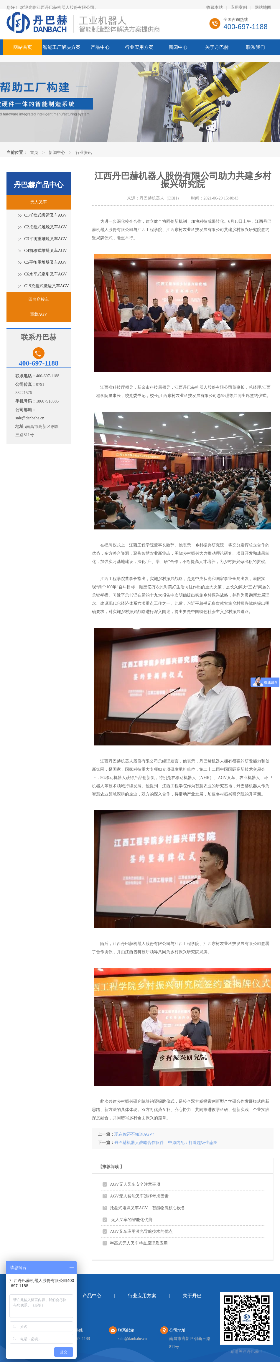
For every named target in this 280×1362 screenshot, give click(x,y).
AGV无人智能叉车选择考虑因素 (139, 1196)
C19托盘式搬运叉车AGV (46, 286)
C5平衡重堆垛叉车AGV (45, 262)
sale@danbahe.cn (29, 418)
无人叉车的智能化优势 (131, 1220)
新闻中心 (178, 47)
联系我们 (255, 47)
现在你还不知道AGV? (134, 1134)
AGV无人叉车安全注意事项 (135, 1184)
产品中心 (100, 47)
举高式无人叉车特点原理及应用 (139, 1243)
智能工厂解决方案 (61, 47)
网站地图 (263, 7)
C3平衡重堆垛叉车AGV (45, 239)
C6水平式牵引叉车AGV (45, 274)
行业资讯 (83, 152)
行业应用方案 (139, 47)
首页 (34, 152)
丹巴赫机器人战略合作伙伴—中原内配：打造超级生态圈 (166, 1142)
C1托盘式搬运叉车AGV (45, 215)
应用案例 (238, 7)
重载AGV (38, 314)
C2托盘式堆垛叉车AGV (45, 227)
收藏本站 (214, 7)
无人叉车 (38, 202)
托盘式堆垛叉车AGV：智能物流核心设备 (147, 1208)
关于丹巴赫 (217, 47)
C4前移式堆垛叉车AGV (45, 250)
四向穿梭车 (38, 299)
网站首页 (22, 47)
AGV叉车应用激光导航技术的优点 (141, 1231)
